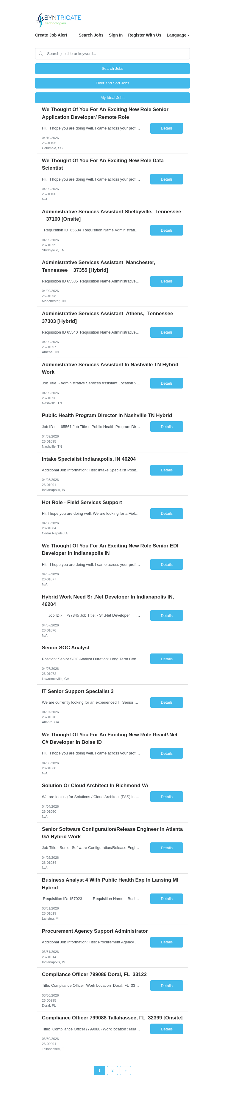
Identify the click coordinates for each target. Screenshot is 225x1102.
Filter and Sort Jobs (112, 83)
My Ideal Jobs (112, 97)
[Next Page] (125, 1070)
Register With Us (144, 35)
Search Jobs (91, 35)
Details (167, 128)
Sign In (116, 35)
